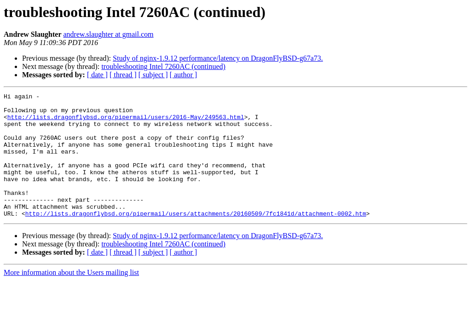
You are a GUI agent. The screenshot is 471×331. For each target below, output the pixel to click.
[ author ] (183, 75)
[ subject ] (153, 75)
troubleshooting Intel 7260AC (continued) (163, 66)
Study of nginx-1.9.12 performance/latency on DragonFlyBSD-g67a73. (218, 58)
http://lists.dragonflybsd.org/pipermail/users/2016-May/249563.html (125, 122)
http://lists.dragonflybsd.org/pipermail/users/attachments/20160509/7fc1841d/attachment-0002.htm (195, 238)
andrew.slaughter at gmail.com (108, 34)
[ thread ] (123, 75)
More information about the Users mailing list (71, 297)
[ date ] (97, 75)
